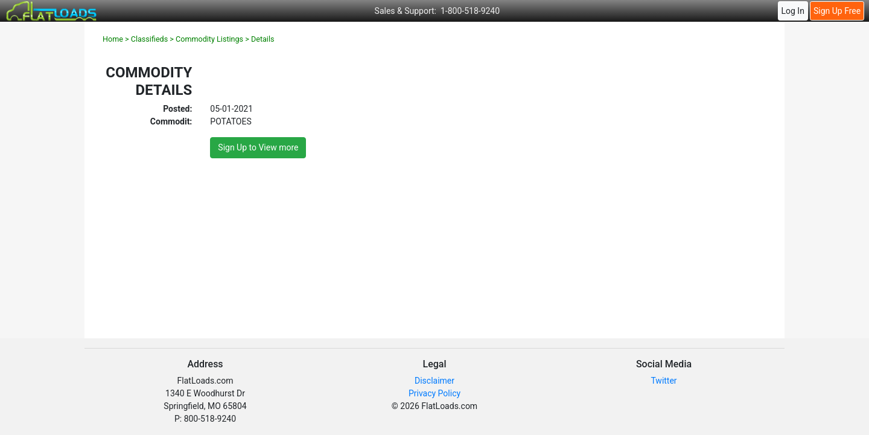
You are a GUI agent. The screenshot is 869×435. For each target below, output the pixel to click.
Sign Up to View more (258, 147)
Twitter (663, 380)
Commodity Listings (209, 39)
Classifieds (149, 39)
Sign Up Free (837, 11)
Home (113, 39)
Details (263, 39)
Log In (792, 11)
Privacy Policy (434, 393)
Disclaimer (434, 380)
